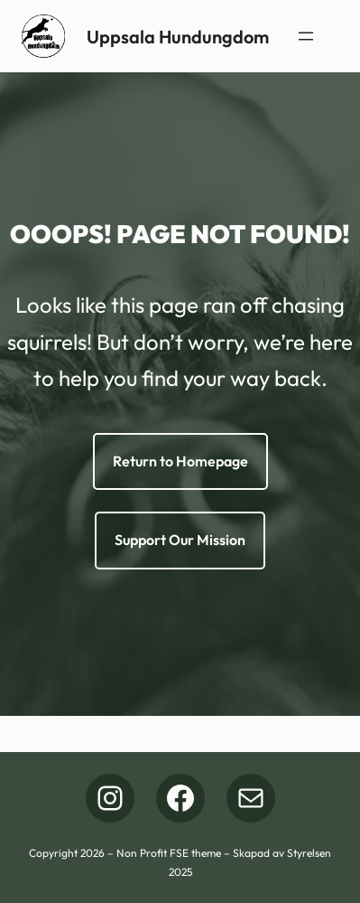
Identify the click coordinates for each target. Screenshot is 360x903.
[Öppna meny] (306, 36)
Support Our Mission (180, 540)
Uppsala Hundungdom (178, 36)
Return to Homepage (180, 461)
